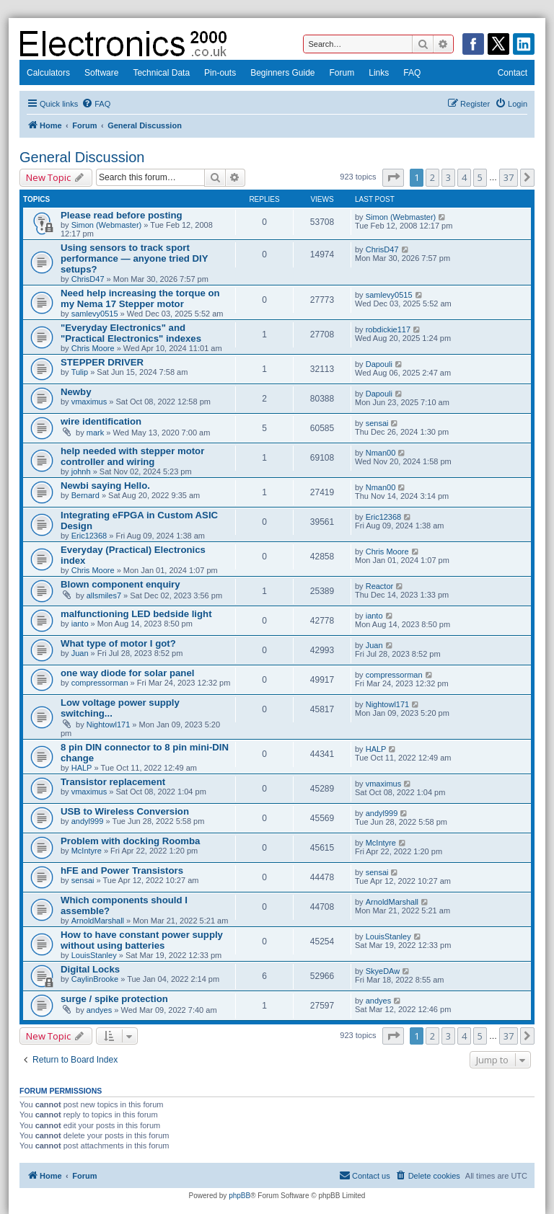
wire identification (101, 421)
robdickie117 (388, 329)
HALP (81, 767)
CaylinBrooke (94, 979)
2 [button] (432, 177)
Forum (342, 73)
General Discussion (81, 157)
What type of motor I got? (118, 643)
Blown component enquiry (120, 584)
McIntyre (86, 850)
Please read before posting (122, 215)
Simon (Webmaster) (106, 225)
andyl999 (87, 821)
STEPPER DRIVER (102, 362)
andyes (99, 1010)
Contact (512, 73)
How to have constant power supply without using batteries (142, 940)
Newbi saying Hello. (105, 485)
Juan (80, 653)
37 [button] (509, 177)
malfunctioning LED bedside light (136, 613)
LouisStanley (94, 955)
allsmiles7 (104, 595)
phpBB (239, 1196)
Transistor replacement (113, 781)
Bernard (85, 495)
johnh (81, 471)
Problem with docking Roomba (130, 841)
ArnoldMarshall (97, 920)
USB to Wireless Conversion (125, 811)
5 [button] (480, 177)
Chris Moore (93, 348)
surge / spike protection (114, 998)
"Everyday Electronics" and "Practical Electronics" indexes (131, 333)
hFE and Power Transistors (122, 870)
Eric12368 (89, 535)
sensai (377, 423)
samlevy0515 (94, 313)
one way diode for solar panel (127, 673)
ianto (80, 623)
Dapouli (379, 364)
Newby (76, 391)
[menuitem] (96, 103)
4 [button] (464, 177)
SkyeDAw (383, 971)
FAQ (412, 73)
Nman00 (381, 452)
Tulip (79, 372)
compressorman (99, 682)
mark (95, 432)
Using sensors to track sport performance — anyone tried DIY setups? (134, 258)
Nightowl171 (109, 724)
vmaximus (89, 401)
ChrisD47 (88, 279)
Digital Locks (90, 969)
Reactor (380, 586)
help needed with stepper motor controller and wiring (132, 456)
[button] (393, 177)
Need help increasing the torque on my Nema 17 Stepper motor (140, 298)
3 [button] (448, 177)
